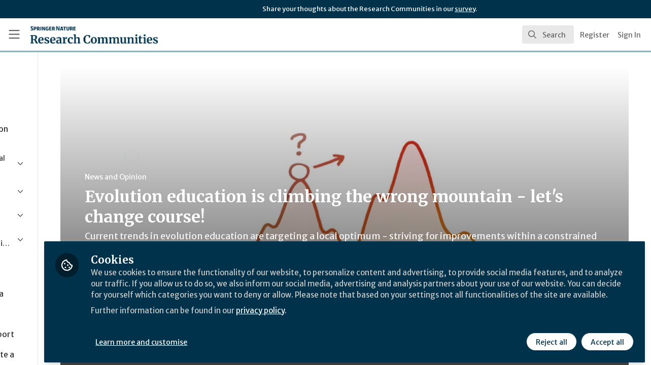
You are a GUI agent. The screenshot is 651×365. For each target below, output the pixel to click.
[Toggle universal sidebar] (14, 34)
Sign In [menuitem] (629, 35)
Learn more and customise (234, 338)
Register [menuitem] (594, 35)
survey (465, 9)
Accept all (606, 338)
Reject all (550, 338)
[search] (548, 34)
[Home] (79, 34)
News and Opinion (193, 176)
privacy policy (361, 318)
